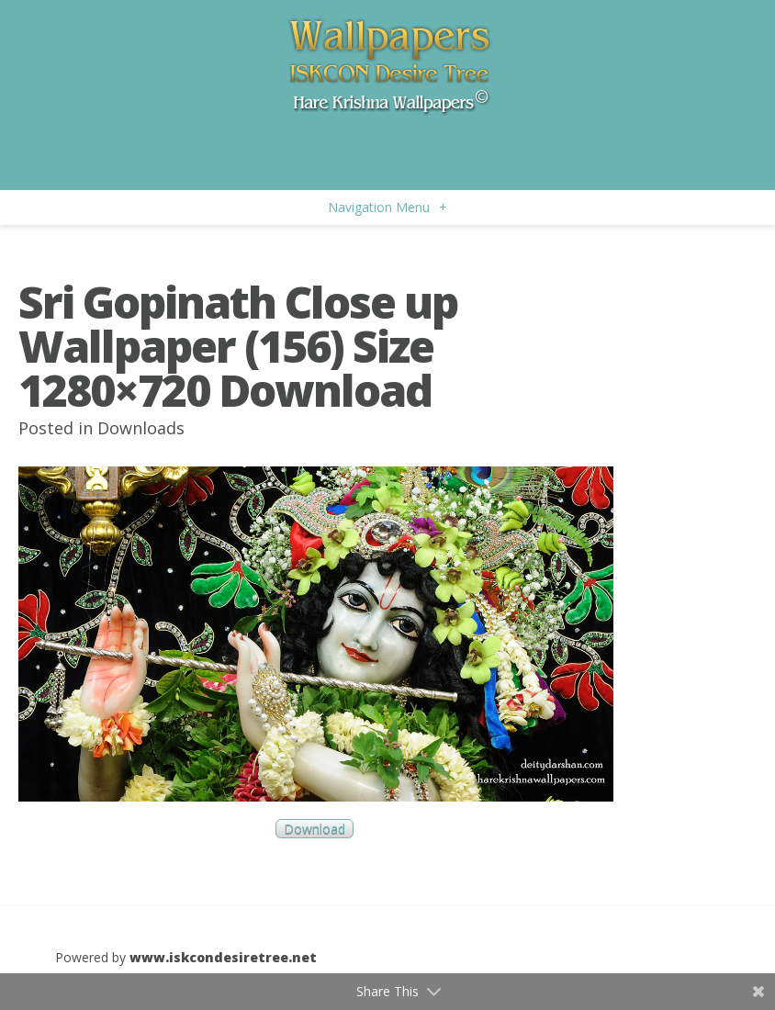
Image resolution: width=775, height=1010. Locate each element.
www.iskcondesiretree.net (223, 957)
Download (314, 828)
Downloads (141, 428)
